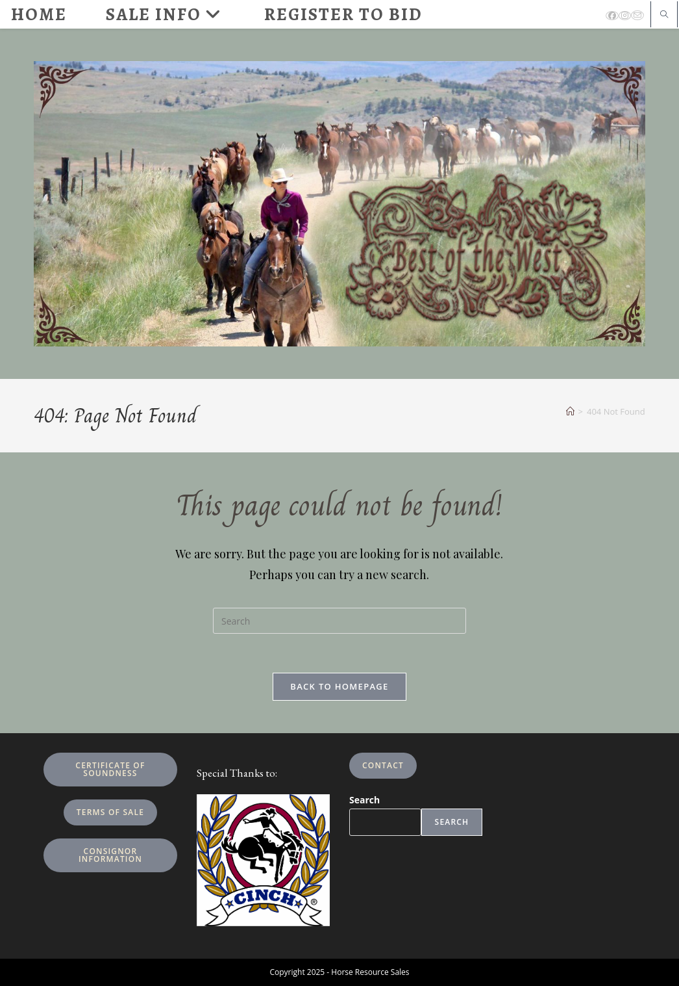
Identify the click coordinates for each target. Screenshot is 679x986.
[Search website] (664, 15)
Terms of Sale (110, 812)
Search (364, 800)
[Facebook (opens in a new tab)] (612, 15)
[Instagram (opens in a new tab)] (625, 15)
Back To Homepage (339, 686)
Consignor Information (110, 855)
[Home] (570, 411)
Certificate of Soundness (110, 769)
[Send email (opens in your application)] (637, 15)
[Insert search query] (339, 621)
